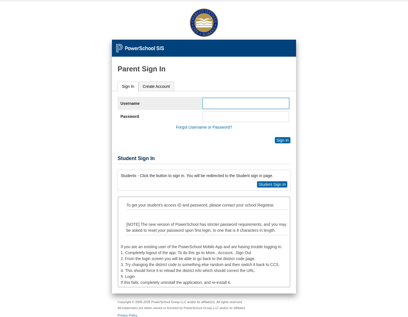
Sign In (128, 86)
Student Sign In (272, 184)
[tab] (128, 87)
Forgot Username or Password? (204, 127)
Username (130, 103)
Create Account (156, 86)
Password (129, 116)
